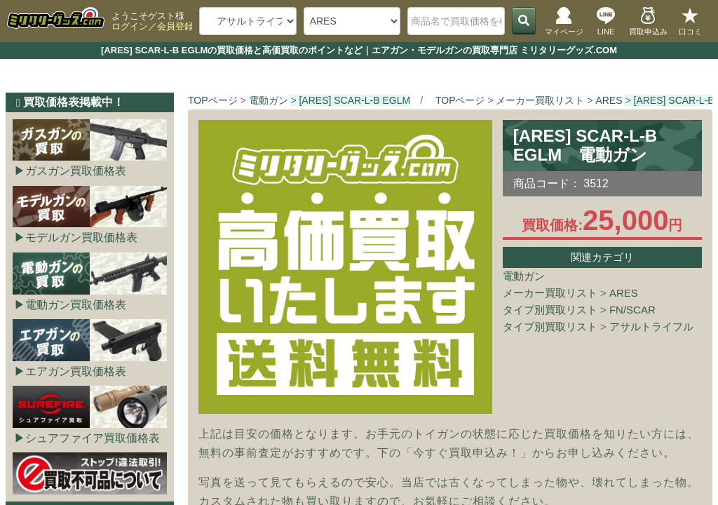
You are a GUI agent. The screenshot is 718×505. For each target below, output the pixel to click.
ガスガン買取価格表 (75, 171)
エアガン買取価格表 (75, 371)
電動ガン (524, 276)
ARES (623, 293)
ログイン (129, 26)
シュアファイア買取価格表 (92, 438)
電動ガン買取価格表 (75, 305)
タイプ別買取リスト (550, 310)
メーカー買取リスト (550, 293)
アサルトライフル (651, 326)
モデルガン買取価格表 (81, 237)
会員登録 (175, 26)
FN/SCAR (632, 310)
